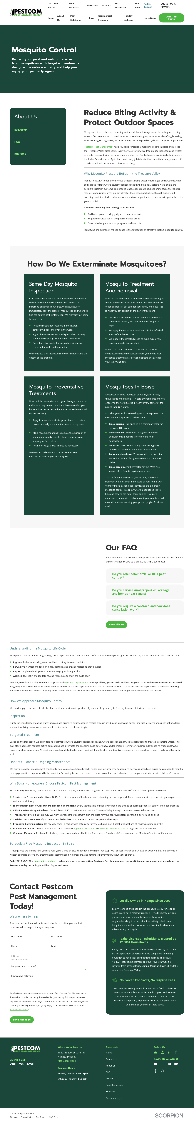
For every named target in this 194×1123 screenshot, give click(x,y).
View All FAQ (121, 624)
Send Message (17, 1019)
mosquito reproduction (76, 682)
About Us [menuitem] (60, 17)
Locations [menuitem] (150, 17)
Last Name (52, 936)
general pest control (86, 828)
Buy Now (110, 1091)
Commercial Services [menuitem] (105, 17)
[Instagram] (162, 1052)
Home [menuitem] (50, 17)
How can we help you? (17, 976)
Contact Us (111, 1059)
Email (49, 946)
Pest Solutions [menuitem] (75, 17)
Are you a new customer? (19, 966)
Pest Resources (114, 1084)
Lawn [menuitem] (92, 17)
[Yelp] (169, 1052)
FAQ (108, 1071)
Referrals (92, 5)
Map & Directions (67, 1060)
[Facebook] (176, 1052)
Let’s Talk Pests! (171, 18)
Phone (10, 946)
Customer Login (114, 1097)
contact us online (45, 861)
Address (10, 956)
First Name (12, 936)
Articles (106, 5)
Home (109, 1052)
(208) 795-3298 (22, 861)
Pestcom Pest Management (98, 146)
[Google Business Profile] (155, 1052)
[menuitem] (38, 130)
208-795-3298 (169, 5)
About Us (110, 1065)
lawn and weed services (112, 828)
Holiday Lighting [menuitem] (128, 17)
